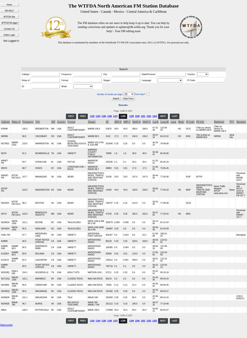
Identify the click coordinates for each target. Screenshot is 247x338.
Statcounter (6, 325)
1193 (92, 116)
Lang (173, 122)
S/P (53, 122)
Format (71, 122)
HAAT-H (136, 122)
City (38, 122)
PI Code (190, 122)
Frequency (28, 122)
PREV (83, 116)
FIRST (71, 116)
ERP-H (118, 122)
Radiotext (219, 122)
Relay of (16, 122)
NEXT (163, 116)
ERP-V (127, 122)
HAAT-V (146, 122)
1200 (137, 116)
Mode (181, 122)
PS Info (200, 122)
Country (61, 122)
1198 (123, 116)
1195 (104, 116)
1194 (98, 116)
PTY (232, 122)
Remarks (241, 122)
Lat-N (155, 122)
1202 (148, 116)
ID (107, 122)
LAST (174, 116)
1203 (154, 116)
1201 (143, 116)
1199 (131, 116)
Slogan (91, 122)
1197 (115, 116)
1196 (109, 116)
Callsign (5, 122)
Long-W (164, 122)
